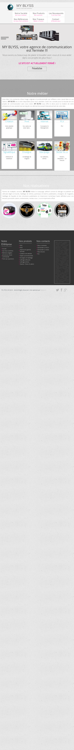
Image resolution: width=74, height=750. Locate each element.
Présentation (37, 68)
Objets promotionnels (26, 256)
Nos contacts (43, 241)
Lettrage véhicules (25, 260)
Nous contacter (42, 245)
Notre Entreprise (6, 243)
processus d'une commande (7, 256)
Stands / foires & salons (27, 264)
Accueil (4, 249)
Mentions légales (7, 253)
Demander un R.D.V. (43, 247)
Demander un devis (43, 250)
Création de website (26, 253)
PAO (21, 245)
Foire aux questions (8, 259)
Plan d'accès (41, 252)
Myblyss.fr (43, 290)
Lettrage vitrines (24, 262)
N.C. (39, 254)
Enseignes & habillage (26, 258)
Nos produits (25, 241)
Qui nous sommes (7, 251)
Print (21, 247)
